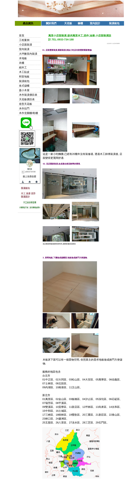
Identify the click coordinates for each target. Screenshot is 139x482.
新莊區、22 (105, 414)
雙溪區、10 (52, 406)
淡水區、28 (78, 422)
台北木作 (109, 43)
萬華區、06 (105, 379)
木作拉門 (24, 108)
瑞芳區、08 (52, 403)
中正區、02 (52, 379)
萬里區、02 (52, 399)
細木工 (23, 67)
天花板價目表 (27, 99)
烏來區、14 (105, 406)
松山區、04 (78, 379)
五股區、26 (52, 422)
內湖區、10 (52, 387)
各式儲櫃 (24, 85)
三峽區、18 (52, 414)
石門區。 (83, 450)
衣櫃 (21, 62)
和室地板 (24, 76)
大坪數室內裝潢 (28, 53)
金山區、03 (65, 399)
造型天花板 (25, 103)
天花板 (68, 23)
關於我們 (51, 23)
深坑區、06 (105, 399)
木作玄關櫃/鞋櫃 (28, 113)
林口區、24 (52, 418)
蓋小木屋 (24, 90)
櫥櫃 (80, 23)
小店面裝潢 (25, 44)
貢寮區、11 (65, 406)
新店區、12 (78, 406)
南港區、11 (65, 387)
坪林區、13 (92, 406)
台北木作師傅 (116, 43)
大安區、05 (92, 379)
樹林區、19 (65, 414)
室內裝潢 (24, 49)
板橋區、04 (78, 399)
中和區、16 (52, 410)
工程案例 (24, 40)
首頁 (21, 35)
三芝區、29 (92, 422)
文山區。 (77, 387)
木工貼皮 (24, 72)
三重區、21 (92, 414)
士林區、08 (52, 383)
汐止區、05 (92, 399)
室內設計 (95, 23)
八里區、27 (65, 422)
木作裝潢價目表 (28, 94)
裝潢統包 (114, 23)
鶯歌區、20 (78, 414)
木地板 (23, 58)
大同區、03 (65, 379)
